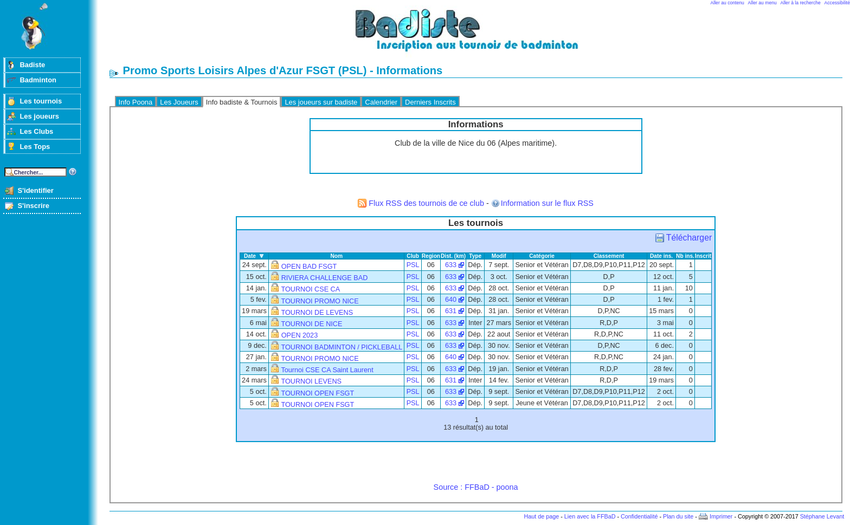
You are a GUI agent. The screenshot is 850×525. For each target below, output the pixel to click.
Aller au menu (762, 2)
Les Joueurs (179, 102)
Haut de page (541, 516)
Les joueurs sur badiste (321, 102)
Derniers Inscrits (430, 102)
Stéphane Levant (822, 516)
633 (450, 265)
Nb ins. (685, 256)
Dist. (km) (453, 256)
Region (431, 256)
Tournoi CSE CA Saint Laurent (327, 370)
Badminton (38, 80)
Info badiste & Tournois (242, 102)
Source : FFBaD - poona (476, 487)
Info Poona (136, 102)
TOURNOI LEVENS (311, 381)
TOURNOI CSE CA (310, 289)
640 (450, 299)
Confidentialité (639, 516)
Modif (499, 256)
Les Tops (35, 146)
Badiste (32, 65)
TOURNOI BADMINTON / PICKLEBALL (341, 347)
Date (250, 256)
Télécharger (689, 237)
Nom (336, 256)
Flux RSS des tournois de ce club (426, 203)
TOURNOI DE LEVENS (317, 312)
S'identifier (35, 190)
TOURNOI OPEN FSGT (317, 393)
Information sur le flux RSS (547, 203)
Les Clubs (36, 131)
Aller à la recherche (801, 2)
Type (475, 256)
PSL (413, 265)
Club (413, 256)
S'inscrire (33, 206)
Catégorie (542, 256)
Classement (609, 256)
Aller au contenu (727, 2)
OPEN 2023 (299, 335)
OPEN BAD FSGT (309, 266)
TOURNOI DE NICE (311, 324)
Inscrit (703, 256)
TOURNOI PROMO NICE (319, 301)
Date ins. (661, 256)
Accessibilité (837, 2)
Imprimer (721, 516)
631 (450, 311)
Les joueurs (39, 116)
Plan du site (678, 516)
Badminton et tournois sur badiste (479, 35)
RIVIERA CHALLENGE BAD (324, 278)
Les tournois (41, 101)
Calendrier (381, 102)
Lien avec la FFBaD (590, 516)
